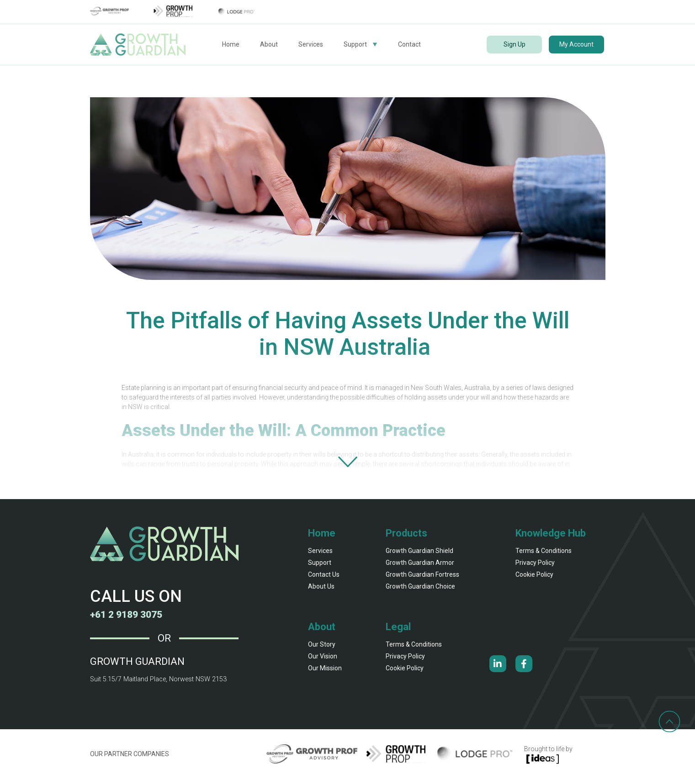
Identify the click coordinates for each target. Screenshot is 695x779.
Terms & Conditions (543, 550)
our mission (325, 668)
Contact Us (324, 574)
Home (230, 44)
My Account (576, 44)
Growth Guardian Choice (420, 586)
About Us (321, 586)
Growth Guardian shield (419, 550)
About (269, 44)
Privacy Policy (535, 562)
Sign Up (514, 44)
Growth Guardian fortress (422, 574)
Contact (409, 44)
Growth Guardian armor (420, 562)
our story (321, 644)
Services (310, 44)
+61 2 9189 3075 (129, 614)
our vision (322, 656)
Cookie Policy (534, 574)
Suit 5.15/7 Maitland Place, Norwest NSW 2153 (157, 679)
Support (355, 44)
